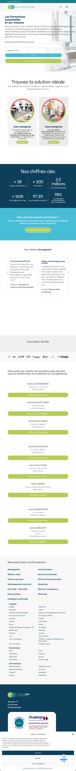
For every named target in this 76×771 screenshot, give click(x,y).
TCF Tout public (14, 644)
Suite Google (43, 659)
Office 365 (13, 657)
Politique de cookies (28, 768)
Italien (41, 610)
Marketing (42, 584)
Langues (13, 604)
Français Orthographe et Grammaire (52, 613)
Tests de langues (15, 639)
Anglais (11, 607)
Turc (10, 636)
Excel (40, 651)
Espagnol (12, 610)
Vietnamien (43, 621)
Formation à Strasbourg (38, 395)
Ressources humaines (47, 574)
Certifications (44, 636)
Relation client (14, 574)
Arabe (41, 624)
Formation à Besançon (38, 520)
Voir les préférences (38, 764)
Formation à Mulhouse (38, 458)
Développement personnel (19, 584)
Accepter (38, 753)
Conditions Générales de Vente (43, 768)
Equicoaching (14, 594)
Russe (11, 624)
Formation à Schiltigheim (38, 413)
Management (14, 569)
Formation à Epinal (38, 495)
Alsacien (42, 633)
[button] (73, 734)
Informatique (15, 663)
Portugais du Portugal (17, 615)
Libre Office (13, 659)
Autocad (42, 669)
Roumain (42, 630)
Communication (45, 569)
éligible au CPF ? (12, 51)
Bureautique (14, 648)
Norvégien (42, 627)
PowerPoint (13, 654)
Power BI (12, 672)
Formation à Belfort (38, 542)
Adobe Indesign (14, 666)
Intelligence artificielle (18, 599)
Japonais (12, 618)
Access (41, 657)
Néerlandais (13, 630)
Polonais (12, 633)
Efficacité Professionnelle (49, 579)
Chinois (41, 618)
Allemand (42, 607)
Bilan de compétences (48, 589)
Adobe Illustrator (45, 666)
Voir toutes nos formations (33, 61)
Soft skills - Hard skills (17, 589)
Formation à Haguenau (38, 432)
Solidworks (43, 675)
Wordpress (42, 672)
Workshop (42, 594)
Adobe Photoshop (15, 669)
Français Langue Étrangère (18, 613)
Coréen (11, 621)
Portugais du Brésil (45, 615)
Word (11, 651)
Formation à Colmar (38, 476)
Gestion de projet (15, 579)
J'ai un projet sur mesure (38, 230)
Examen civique (44, 644)
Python (11, 675)
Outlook (42, 654)
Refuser (38, 758)
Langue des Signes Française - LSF (21, 627)
